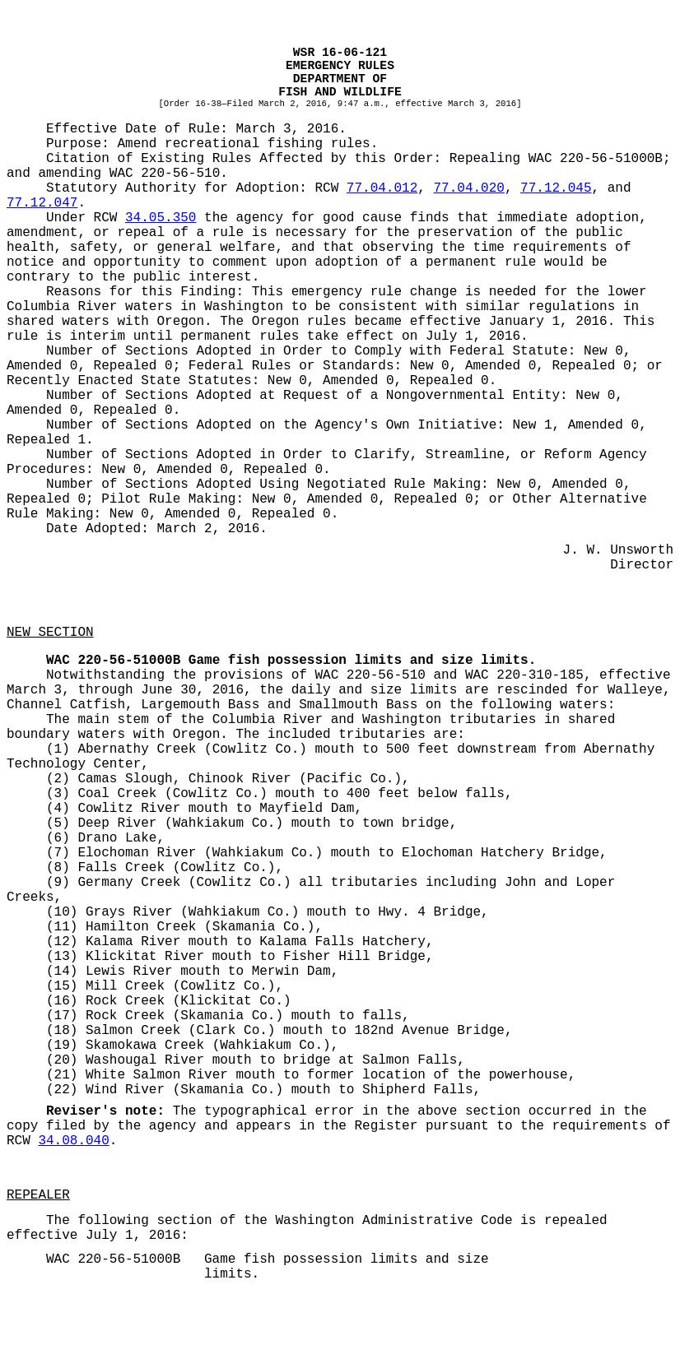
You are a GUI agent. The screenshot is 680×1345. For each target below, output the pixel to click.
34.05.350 (160, 218)
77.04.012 (382, 188)
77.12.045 (555, 188)
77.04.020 (468, 188)
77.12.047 (42, 203)
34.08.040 (73, 1141)
